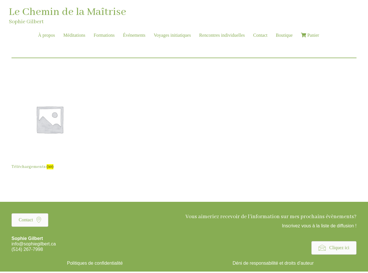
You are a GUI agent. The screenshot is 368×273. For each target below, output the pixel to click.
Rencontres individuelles (222, 35)
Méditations (74, 35)
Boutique (284, 35)
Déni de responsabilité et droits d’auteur (273, 263)
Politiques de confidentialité (95, 263)
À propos (46, 35)
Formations (104, 35)
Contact (260, 35)
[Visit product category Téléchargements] (50, 126)
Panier (310, 35)
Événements (134, 35)
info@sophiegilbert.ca (34, 243)
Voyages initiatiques (172, 35)
